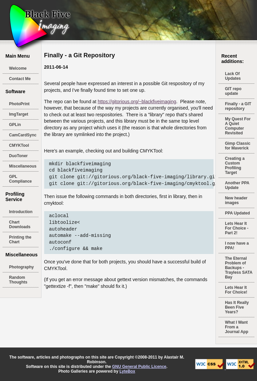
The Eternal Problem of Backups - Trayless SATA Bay (238, 267)
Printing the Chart (20, 239)
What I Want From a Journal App (236, 327)
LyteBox (127, 371)
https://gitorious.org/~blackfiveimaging (137, 101)
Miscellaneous (22, 166)
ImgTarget (18, 114)
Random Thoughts (18, 279)
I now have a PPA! (237, 245)
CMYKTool (19, 145)
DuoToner (18, 155)
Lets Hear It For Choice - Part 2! (236, 228)
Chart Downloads (19, 224)
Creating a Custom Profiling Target (235, 165)
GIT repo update (233, 91)
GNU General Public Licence (139, 366)
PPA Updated (237, 213)
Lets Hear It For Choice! (236, 290)
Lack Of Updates (233, 76)
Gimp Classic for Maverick (237, 145)
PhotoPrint (19, 104)
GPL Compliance (20, 179)
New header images (236, 200)
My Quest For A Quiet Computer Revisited (238, 126)
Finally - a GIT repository (238, 106)
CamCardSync (22, 135)
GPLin (15, 124)
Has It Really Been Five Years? (237, 307)
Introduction (20, 211)
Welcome (17, 68)
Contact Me (20, 78)
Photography (21, 267)
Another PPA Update (237, 185)
